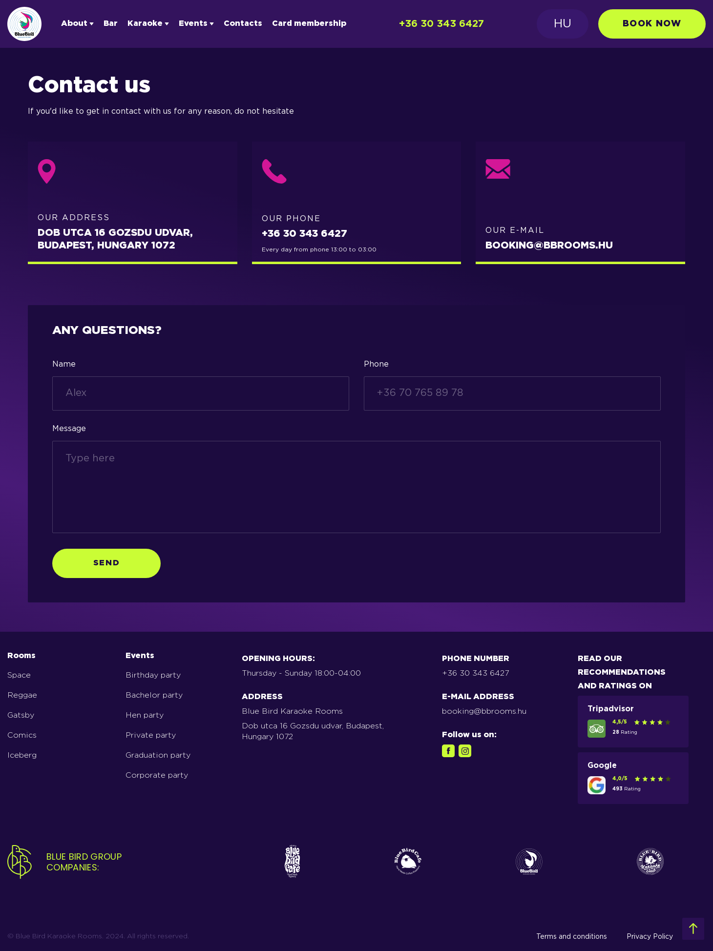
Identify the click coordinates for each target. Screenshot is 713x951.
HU (562, 24)
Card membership (309, 23)
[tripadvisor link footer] (596, 723)
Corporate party (157, 775)
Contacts (243, 23)
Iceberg (22, 755)
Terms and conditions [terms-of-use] (571, 937)
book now (652, 24)
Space (19, 675)
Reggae (22, 695)
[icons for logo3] (529, 862)
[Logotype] (24, 24)
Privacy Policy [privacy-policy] (650, 937)
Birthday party (153, 675)
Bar (111, 23)
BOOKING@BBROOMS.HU (549, 245)
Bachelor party (154, 695)
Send (106, 563)
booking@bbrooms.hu (484, 711)
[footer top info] (693, 929)
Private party (151, 735)
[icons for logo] (292, 862)
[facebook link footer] (448, 750)
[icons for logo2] (408, 862)
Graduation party (158, 755)
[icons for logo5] (650, 862)
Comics (22, 735)
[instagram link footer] (465, 750)
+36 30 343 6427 (441, 24)
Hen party (145, 715)
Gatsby (20, 715)
